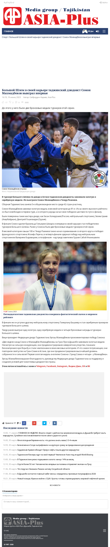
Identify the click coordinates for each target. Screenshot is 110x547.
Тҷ (8, 2)
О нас (6, 530)
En (12, 2)
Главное (8, 31)
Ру (5, 2)
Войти (103, 2)
